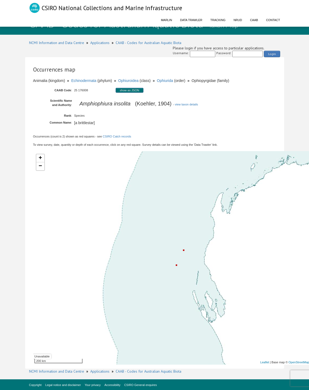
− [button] (40, 166)
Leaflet (264, 362)
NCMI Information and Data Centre (56, 42)
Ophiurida (165, 80)
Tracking (218, 20)
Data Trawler (191, 20)
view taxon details (186, 104)
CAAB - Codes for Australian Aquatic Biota (148, 42)
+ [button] (40, 158)
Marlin (166, 20)
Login (272, 54)
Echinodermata (83, 80)
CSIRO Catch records (117, 136)
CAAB (254, 20)
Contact (273, 20)
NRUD (237, 20)
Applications (99, 42)
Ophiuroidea (128, 80)
